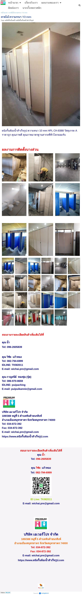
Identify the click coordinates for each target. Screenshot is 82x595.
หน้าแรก (4, 13)
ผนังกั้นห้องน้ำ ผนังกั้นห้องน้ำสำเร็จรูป (19, 20)
